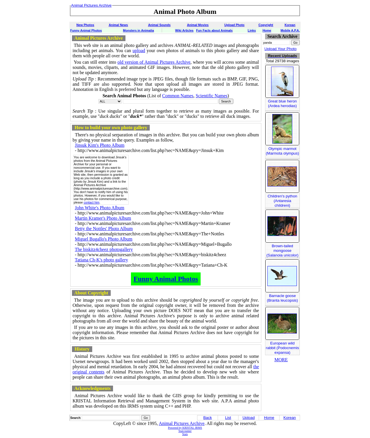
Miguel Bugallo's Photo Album (103, 239)
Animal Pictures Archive (181, 423)
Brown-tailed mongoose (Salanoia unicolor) (282, 250)
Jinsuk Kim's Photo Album (99, 145)
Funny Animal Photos (86, 30)
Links (252, 30)
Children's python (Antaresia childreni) (282, 201)
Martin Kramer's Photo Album (103, 218)
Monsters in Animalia (138, 30)
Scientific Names (211, 95)
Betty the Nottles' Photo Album (104, 228)
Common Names (177, 95)
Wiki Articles (184, 30)
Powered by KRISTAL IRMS (185, 427)
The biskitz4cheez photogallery (104, 249)
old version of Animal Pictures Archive (153, 62)
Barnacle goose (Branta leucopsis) (282, 298)
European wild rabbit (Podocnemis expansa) (282, 348)
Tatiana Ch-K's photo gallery (101, 259)
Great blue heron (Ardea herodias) (282, 103)
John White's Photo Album (99, 207)
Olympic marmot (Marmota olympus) (282, 150)
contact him (91, 202)
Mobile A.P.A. (290, 30)
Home (266, 30)
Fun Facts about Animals (214, 30)
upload (139, 50)
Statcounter (185, 430)
